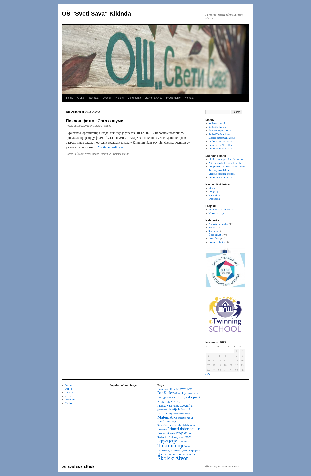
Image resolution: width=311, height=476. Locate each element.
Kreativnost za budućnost (221, 209)
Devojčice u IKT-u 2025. (220, 177)
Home (69, 97)
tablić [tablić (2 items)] (186, 442)
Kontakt (189, 97)
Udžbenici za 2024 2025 (220, 145)
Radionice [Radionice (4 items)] (162, 437)
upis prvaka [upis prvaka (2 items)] (196, 450)
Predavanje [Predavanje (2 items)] (162, 429)
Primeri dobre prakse (219, 224)
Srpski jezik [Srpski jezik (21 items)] (167, 441)
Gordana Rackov (102, 125)
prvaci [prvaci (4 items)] (191, 433)
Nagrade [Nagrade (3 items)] (191, 425)
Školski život (83, 154)
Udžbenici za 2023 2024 (220, 141)
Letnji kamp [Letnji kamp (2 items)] (172, 414)
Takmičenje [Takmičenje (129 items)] (171, 445)
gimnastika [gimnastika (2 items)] (162, 410)
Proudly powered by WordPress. (224, 466)
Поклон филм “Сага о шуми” (95, 120)
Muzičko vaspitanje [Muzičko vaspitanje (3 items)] (166, 421)
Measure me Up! (217, 213)
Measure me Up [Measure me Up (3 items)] (185, 417)
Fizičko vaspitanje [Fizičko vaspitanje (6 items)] (168, 405)
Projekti (119, 97)
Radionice (213, 231)
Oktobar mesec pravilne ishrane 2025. (227, 159)
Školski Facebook (217, 123)
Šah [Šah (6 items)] (194, 454)
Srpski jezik (214, 198)
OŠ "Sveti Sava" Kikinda (96, 13)
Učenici (106, 97)
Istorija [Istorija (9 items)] (162, 413)
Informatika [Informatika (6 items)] (185, 409)
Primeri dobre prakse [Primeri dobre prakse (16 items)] (183, 429)
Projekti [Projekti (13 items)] (181, 433)
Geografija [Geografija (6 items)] (186, 405)
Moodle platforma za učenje (222, 137)
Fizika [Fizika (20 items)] (175, 401)
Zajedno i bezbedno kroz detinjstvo (225, 163)
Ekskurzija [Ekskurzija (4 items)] (171, 397)
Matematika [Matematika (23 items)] (167, 417)
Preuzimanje (173, 97)
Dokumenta (134, 97)
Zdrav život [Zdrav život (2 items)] (186, 454)
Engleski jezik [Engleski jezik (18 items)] (189, 397)
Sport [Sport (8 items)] (187, 437)
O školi (81, 97)
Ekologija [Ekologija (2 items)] (161, 398)
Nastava (93, 97)
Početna (69, 385)
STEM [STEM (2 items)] (180, 442)
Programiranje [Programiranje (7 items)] (166, 433)
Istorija (212, 188)
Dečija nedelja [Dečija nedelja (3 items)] (179, 393)
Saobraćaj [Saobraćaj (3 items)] (173, 437)
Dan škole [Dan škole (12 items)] (164, 393)
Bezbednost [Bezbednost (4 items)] (163, 388)
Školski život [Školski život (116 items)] (172, 458)
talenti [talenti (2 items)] (188, 447)
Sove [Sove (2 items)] (181, 437)
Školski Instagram (217, 127)
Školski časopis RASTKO (221, 130)
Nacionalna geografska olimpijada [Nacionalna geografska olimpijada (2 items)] (172, 425)
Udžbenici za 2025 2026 (220, 148)
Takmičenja (214, 238)
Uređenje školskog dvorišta (222, 173)
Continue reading (111, 147)
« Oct (208, 374)
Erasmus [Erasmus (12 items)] (163, 402)
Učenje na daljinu (217, 242)
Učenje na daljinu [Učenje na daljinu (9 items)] (169, 454)
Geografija (214, 191)
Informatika (214, 195)
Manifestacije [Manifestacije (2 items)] (184, 414)
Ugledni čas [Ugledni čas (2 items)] (185, 450)
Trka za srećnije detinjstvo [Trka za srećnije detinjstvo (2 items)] (168, 450)
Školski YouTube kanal (220, 134)
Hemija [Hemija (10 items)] (172, 409)
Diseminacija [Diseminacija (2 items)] (192, 393)
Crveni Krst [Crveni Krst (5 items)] (185, 388)
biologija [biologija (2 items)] (174, 389)
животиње (105, 154)
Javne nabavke (153, 97)
